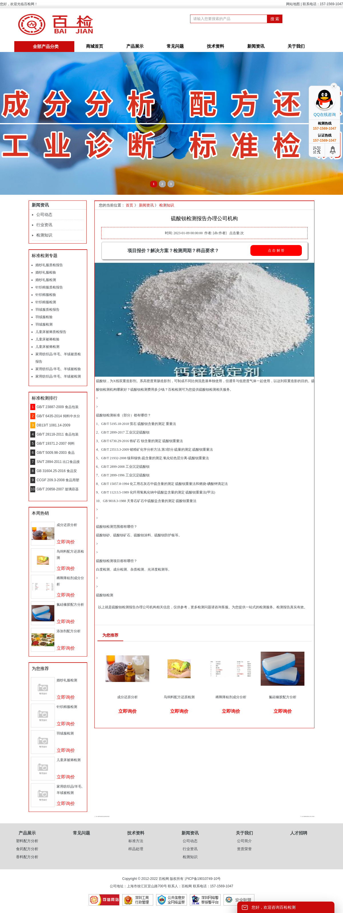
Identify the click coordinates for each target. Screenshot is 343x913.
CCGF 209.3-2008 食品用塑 (58, 480)
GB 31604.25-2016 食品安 (57, 471)
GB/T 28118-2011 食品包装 (58, 434)
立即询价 (66, 541)
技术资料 (215, 46)
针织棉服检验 (45, 295)
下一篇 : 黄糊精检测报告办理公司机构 (307, 816)
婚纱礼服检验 (45, 272)
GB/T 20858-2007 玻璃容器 (58, 489)
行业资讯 (44, 225)
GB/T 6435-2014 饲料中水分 (58, 416)
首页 (129, 205)
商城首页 (94, 46)
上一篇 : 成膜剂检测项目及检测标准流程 (101, 816)
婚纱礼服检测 (45, 280)
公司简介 (244, 841)
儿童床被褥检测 (47, 347)
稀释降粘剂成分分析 (231, 697)
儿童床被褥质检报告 (50, 332)
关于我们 (296, 46)
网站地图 (293, 4)
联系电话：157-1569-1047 (323, 4)
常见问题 (175, 46)
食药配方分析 (27, 849)
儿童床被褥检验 (47, 339)
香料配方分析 (27, 857)
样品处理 (135, 849)
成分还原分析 (67, 525)
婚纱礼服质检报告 (49, 265)
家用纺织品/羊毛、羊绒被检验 (58, 369)
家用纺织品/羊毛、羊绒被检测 (58, 376)
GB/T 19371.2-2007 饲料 (56, 444)
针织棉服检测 (45, 302)
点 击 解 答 (276, 250)
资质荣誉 (244, 849)
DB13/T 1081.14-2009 (53, 425)
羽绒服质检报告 (47, 310)
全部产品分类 (46, 46)
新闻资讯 (255, 46)
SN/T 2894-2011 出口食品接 (58, 462)
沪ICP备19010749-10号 (203, 879)
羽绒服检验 (44, 317)
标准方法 (135, 841)
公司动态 (44, 214)
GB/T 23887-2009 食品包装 (58, 407)
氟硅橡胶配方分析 (70, 605)
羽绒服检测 (44, 324)
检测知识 (44, 235)
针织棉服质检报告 (49, 287)
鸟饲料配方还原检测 (179, 697)
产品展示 (134, 46)
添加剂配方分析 (69, 631)
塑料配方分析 (27, 841)
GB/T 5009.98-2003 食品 (56, 453)
